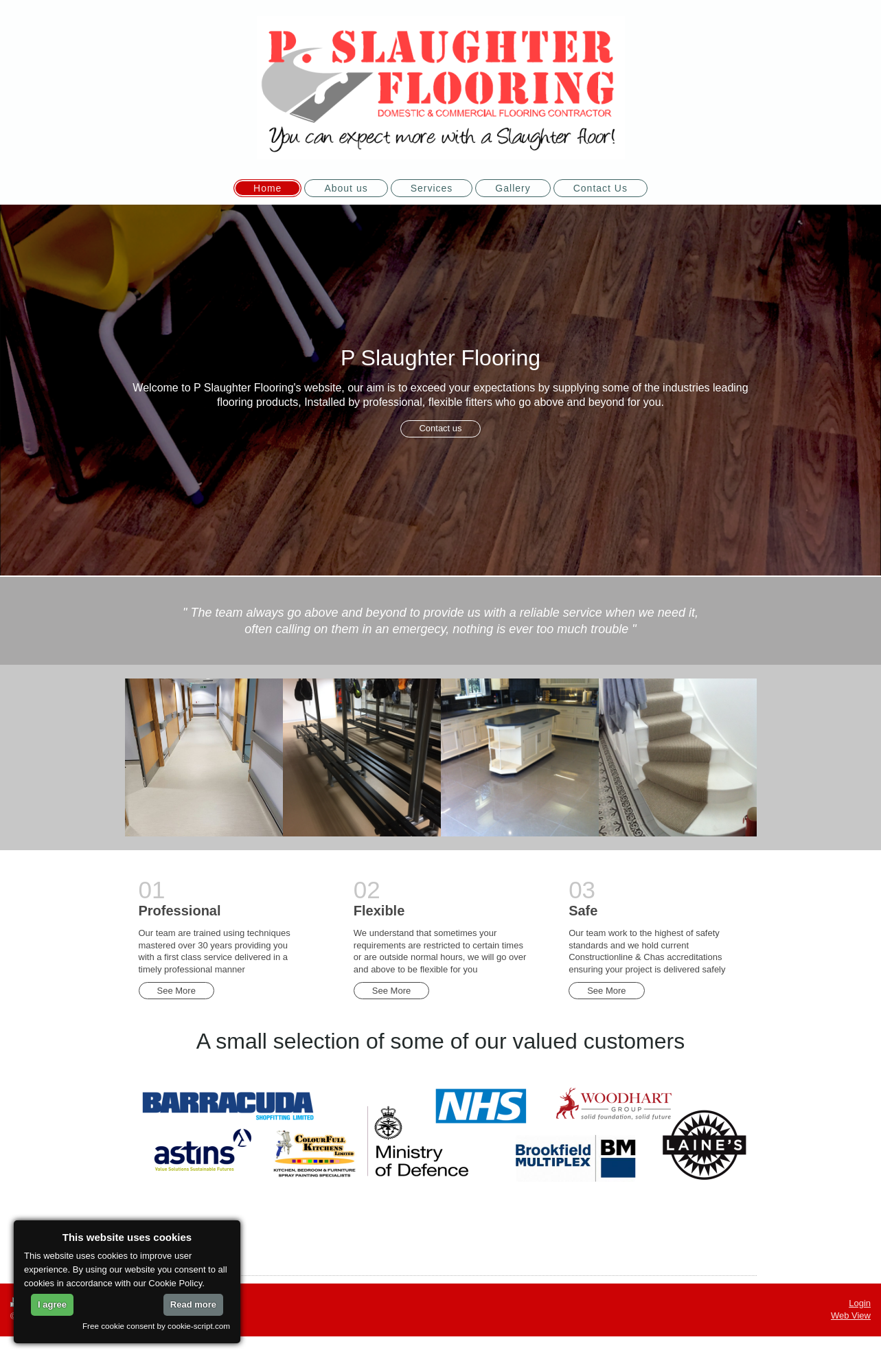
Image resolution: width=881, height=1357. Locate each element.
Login (860, 1303)
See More (176, 990)
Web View (851, 1315)
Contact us (440, 428)
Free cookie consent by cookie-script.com (156, 1325)
